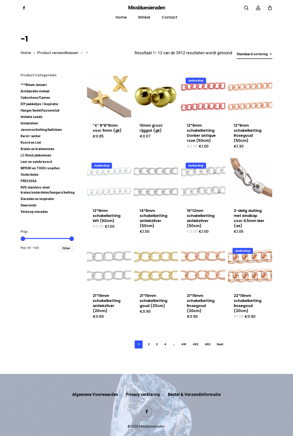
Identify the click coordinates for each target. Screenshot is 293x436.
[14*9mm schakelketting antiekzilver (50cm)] (156, 180)
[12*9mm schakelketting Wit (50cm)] (109, 180)
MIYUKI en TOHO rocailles (40, 168)
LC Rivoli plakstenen (36, 155)
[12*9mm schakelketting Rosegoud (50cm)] (250, 95)
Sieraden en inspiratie (37, 199)
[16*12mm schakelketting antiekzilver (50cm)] (203, 180)
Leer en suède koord (36, 162)
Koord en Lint (31, 142)
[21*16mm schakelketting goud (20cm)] (156, 265)
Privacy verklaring (143, 385)
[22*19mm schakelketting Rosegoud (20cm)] (250, 265)
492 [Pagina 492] (195, 344)
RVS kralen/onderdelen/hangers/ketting (47, 190)
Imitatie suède (31, 117)
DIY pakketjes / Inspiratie (39, 104)
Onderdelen (29, 174)
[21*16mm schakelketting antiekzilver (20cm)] (109, 265)
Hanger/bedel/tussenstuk (40, 110)
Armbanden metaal (35, 91)
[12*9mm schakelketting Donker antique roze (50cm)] (203, 95)
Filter (66, 248)
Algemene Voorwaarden (95, 385)
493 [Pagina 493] (207, 344)
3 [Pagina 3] (157, 344)
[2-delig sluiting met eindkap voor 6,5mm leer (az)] (250, 180)
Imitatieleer (29, 123)
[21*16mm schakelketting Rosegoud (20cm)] (203, 265)
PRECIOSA (28, 181)
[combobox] (254, 54)
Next (220, 344)
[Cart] (269, 7)
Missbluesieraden (146, 7)
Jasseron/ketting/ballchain (41, 130)
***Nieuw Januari (34, 85)
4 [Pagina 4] (165, 344)
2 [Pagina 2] (148, 344)
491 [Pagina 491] (183, 344)
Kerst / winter (31, 136)
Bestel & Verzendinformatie (194, 385)
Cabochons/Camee (35, 97)
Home (26, 53)
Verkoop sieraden (34, 212)
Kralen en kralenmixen (37, 149)
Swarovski (28, 205)
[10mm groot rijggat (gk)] (156, 95)
